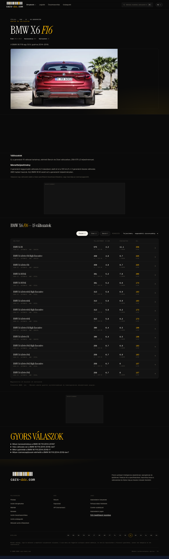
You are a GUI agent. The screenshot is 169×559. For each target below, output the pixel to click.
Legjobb (42, 5)
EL (146, 535)
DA (156, 535)
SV (141, 535)
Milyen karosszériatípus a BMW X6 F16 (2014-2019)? (33, 444)
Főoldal (13, 19)
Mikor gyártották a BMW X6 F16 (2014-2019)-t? (31, 449)
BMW (21, 19)
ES (89, 535)
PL (115, 535)
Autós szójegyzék (16, 519)
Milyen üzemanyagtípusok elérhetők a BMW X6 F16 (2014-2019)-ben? (40, 452)
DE (79, 535)
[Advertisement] (84, 136)
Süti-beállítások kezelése (100, 515)
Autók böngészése (17, 504)
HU (130, 535)
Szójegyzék (67, 5)
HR (104, 535)
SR (99, 535)
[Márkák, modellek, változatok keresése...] (136, 5)
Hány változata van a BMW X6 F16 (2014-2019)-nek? (33, 447)
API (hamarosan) (59, 508)
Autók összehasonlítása (18, 515)
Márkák (13, 508)
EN (68, 535)
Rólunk (56, 500)
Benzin (105, 233)
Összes (82, 233)
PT (110, 535)
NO (136, 535)
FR (84, 535)
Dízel (94, 233)
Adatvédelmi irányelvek (98, 500)
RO (73, 535)
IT (94, 535)
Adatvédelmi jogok (97, 511)
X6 (26, 19)
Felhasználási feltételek (98, 504)
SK (125, 535)
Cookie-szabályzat (97, 508)
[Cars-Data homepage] (14, 5)
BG (151, 535)
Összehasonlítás (54, 5)
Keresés (13, 511)
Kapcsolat (57, 504)
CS (120, 535)
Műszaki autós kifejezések (19, 523)
